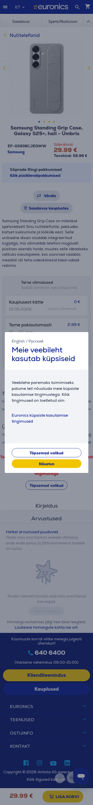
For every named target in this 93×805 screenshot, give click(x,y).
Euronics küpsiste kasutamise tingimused (40, 418)
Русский (36, 341)
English (18, 341)
